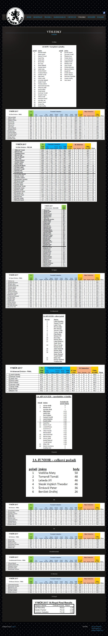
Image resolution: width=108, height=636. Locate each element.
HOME (29, 17)
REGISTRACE (37, 17)
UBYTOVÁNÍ (72, 17)
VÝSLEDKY (82, 17)
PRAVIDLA (47, 17)
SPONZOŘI (91, 17)
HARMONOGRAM (59, 17)
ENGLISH (100, 17)
